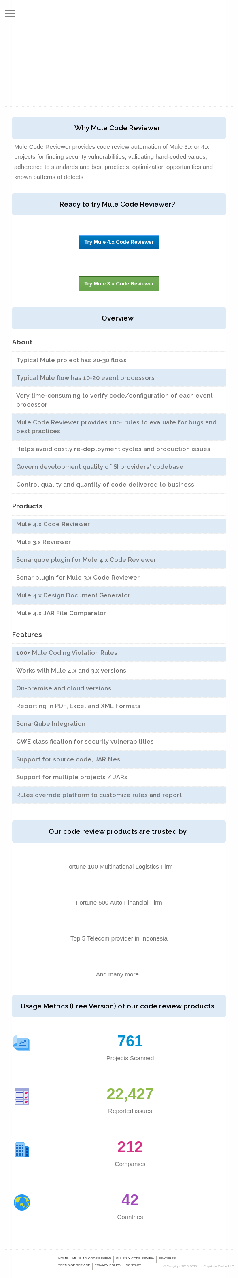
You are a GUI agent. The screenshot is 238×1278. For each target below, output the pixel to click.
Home (63, 1258)
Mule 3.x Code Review (135, 1258)
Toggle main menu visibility (10, 11)
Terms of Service (74, 1265)
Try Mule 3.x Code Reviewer (118, 283)
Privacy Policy (108, 1265)
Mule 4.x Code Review (91, 1258)
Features (167, 1258)
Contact (133, 1265)
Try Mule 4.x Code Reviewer (118, 242)
